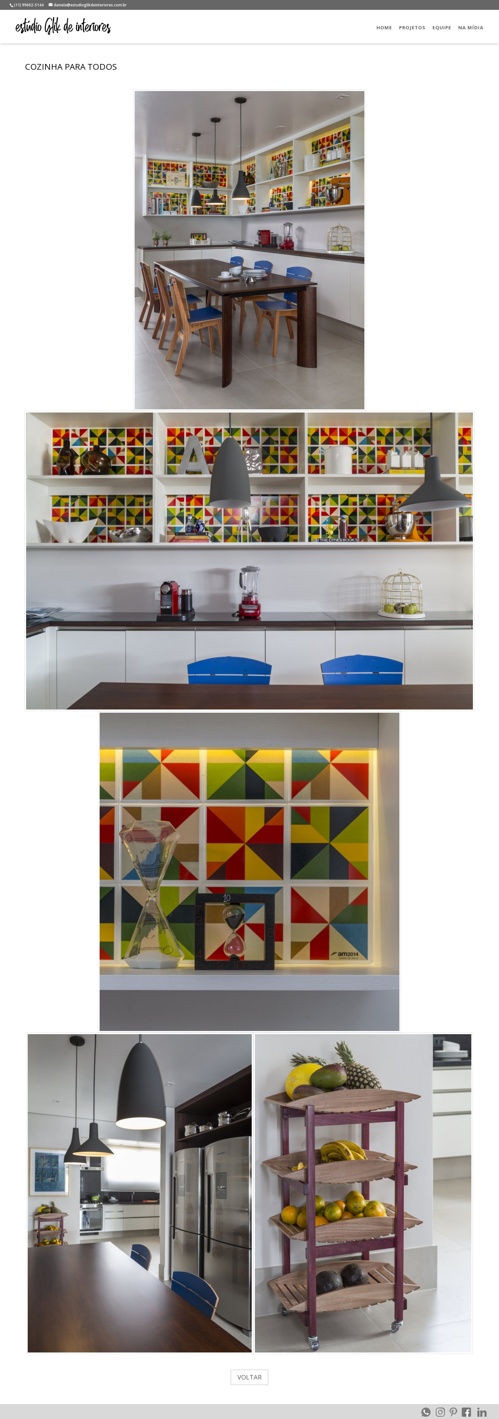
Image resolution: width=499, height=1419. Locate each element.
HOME (384, 28)
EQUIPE (441, 28)
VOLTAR (249, 1377)
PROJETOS (412, 28)
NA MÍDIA (470, 28)
